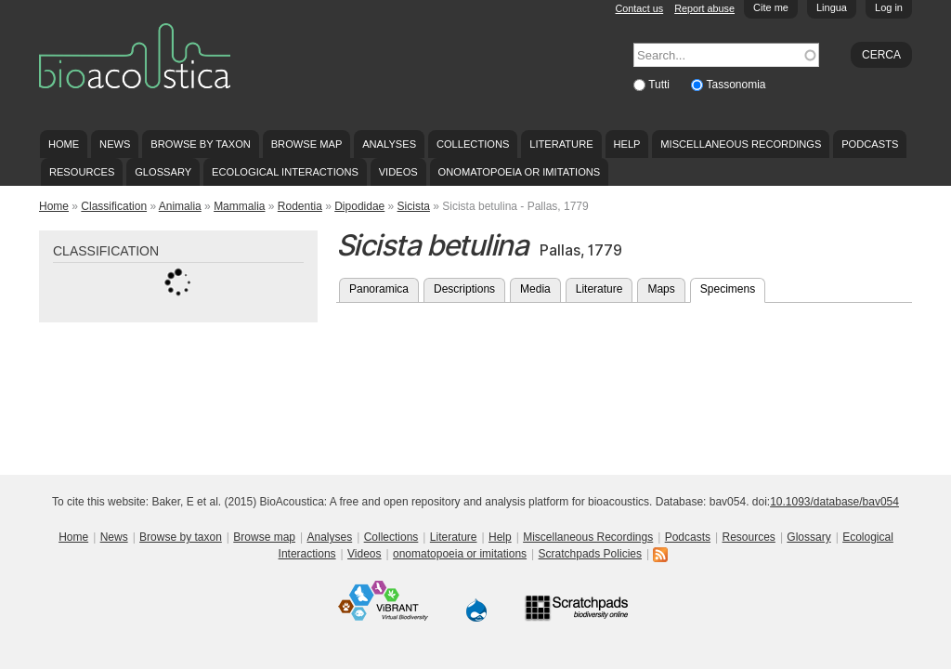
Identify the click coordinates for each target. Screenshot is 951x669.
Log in (889, 7)
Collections (473, 144)
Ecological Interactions (285, 171)
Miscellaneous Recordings (740, 144)
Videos (398, 171)
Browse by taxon (200, 144)
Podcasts (869, 144)
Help (626, 144)
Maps (660, 288)
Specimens (732, 287)
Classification (114, 206)
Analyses (389, 144)
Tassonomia (735, 84)
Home (63, 144)
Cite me (770, 7)
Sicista (413, 206)
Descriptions (464, 288)
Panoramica (379, 288)
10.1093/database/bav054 (834, 501)
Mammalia (239, 206)
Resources (81, 171)
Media (535, 288)
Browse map (307, 144)
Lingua (831, 7)
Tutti (660, 84)
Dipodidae (359, 206)
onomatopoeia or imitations (519, 171)
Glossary (163, 171)
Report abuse (704, 8)
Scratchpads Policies (590, 553)
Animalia (180, 206)
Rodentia (300, 206)
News (114, 144)
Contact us (640, 8)
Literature (561, 144)
